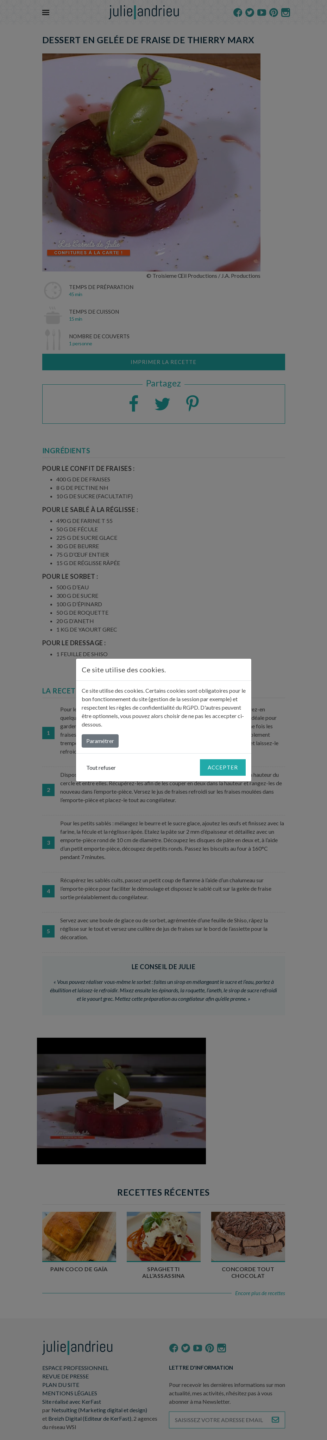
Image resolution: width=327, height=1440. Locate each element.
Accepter (223, 767)
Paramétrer (100, 740)
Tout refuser (101, 767)
